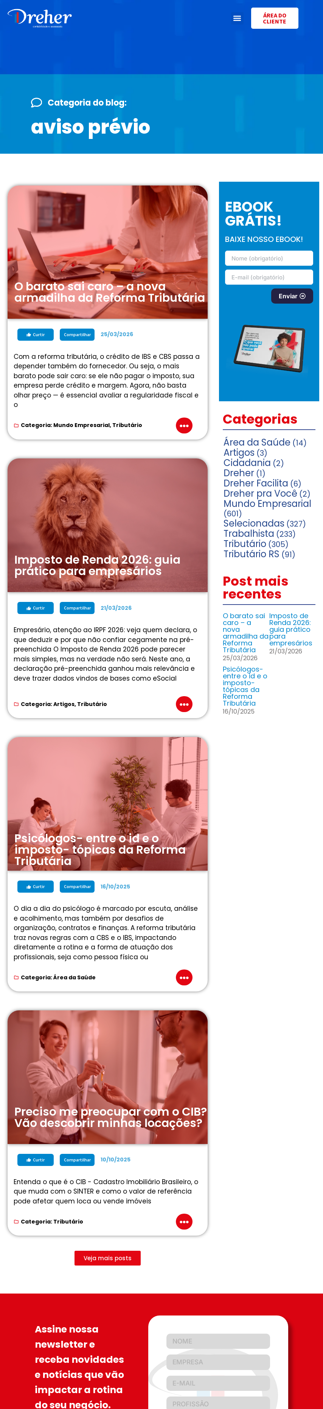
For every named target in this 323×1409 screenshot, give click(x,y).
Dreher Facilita (256, 483)
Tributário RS (252, 554)
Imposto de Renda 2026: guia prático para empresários (290, 629)
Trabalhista (249, 533)
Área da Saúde (74, 977)
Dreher (239, 473)
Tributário (127, 425)
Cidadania (247, 463)
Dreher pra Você (260, 493)
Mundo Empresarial (81, 425)
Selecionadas (254, 523)
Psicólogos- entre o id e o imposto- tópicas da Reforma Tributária (245, 686)
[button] (237, 18)
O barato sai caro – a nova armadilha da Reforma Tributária (246, 633)
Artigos (64, 704)
